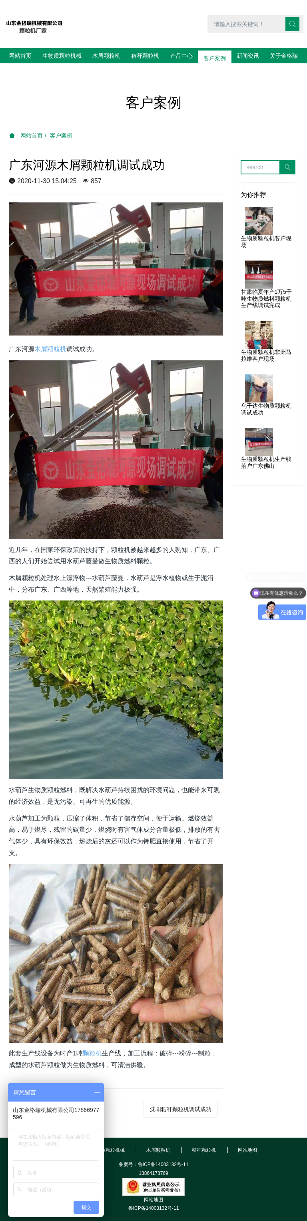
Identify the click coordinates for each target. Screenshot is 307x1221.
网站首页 (20, 56)
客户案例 (61, 120)
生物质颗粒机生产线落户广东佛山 (266, 447)
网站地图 (153, 1184)
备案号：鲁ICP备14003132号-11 (154, 1149)
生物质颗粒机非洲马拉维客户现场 (266, 340)
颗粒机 (92, 1038)
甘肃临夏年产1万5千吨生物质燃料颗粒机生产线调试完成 (266, 283)
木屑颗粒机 (50, 333)
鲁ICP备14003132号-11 (153, 1193)
